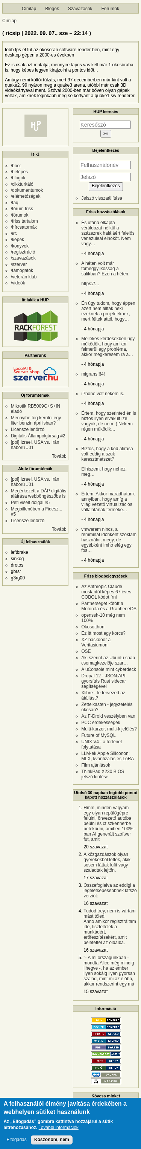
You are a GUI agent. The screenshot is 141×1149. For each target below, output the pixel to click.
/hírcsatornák (24, 227)
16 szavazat (95, 903)
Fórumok (110, 8)
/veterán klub (24, 277)
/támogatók (22, 270)
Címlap (29, 8)
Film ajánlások (95, 765)
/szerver (19, 264)
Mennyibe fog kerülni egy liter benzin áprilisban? (36, 420)
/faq (14, 202)
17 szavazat (95, 877)
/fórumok (20, 215)
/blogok (18, 177)
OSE (86, 651)
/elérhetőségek (26, 196)
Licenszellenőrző (27, 429)
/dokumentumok (27, 190)
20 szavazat (95, 847)
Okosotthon (92, 627)
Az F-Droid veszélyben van (108, 716)
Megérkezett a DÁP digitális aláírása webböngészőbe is (38, 493)
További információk (59, 1131)
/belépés (19, 171)
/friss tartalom (24, 221)
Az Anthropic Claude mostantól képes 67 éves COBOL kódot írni (106, 592)
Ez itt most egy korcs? (103, 633)
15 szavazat (95, 991)
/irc (14, 233)
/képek (17, 239)
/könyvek (20, 246)
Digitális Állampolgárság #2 (38, 436)
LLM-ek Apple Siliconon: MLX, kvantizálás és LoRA (107, 756)
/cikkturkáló (22, 184)
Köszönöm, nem (51, 1142)
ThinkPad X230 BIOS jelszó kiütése (102, 774)
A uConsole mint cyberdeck (108, 669)
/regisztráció (23, 252)
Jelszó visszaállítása (101, 198)
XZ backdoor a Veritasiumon (96, 642)
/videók (18, 283)
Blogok (52, 8)
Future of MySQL (98, 735)
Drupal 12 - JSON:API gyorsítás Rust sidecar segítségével (103, 681)
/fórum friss (22, 208)
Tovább (59, 456)
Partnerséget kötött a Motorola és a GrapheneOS (108, 606)
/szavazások (23, 258)
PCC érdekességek (100, 722)
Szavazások (80, 8)
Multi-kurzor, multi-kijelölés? (108, 729)
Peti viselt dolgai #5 (30, 502)
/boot (16, 165)
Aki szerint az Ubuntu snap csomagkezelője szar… (108, 660)
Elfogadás (16, 1142)
